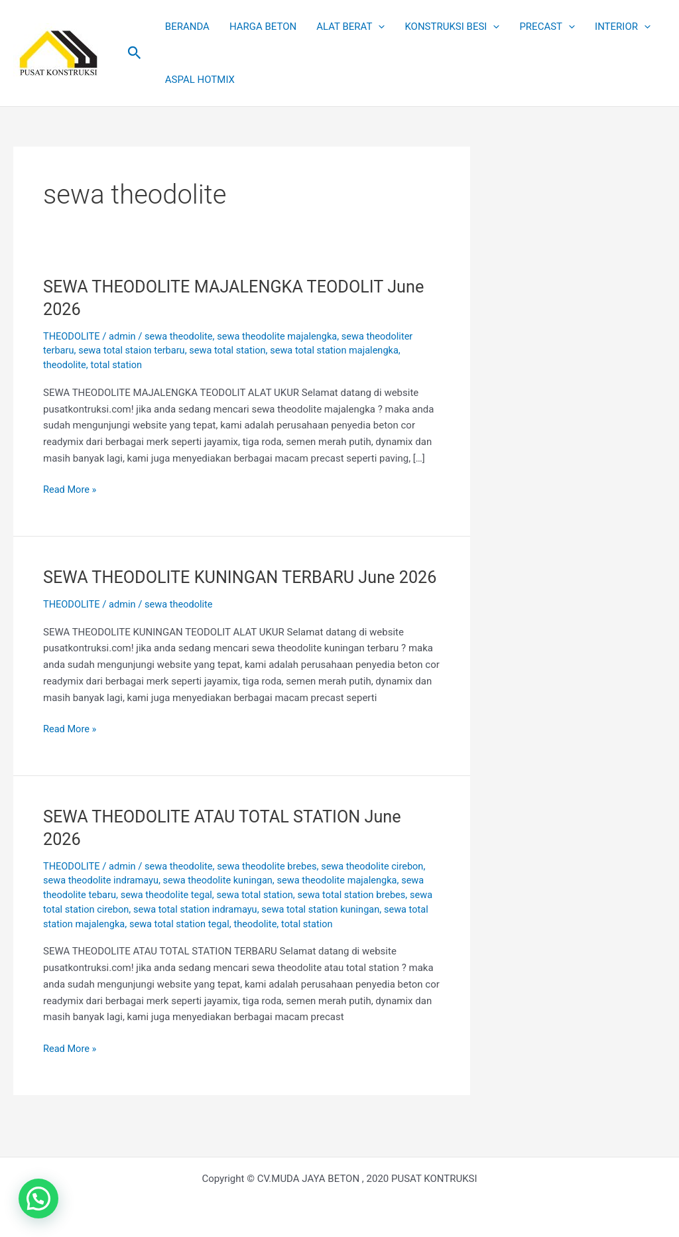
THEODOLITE (72, 336)
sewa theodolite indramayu (102, 903)
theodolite (65, 365)
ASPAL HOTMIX (200, 80)
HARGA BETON (262, 27)
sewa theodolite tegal (170, 917)
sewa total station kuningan (354, 931)
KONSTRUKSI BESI (451, 26)
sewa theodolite (182, 336)
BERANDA (187, 27)
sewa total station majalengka (343, 350)
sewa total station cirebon (100, 931)
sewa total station (233, 350)
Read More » (70, 488)
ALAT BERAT (350, 26)
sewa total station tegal (231, 946)
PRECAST (547, 26)
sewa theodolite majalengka (283, 336)
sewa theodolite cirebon (381, 888)
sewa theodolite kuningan (222, 903)
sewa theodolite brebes (272, 888)
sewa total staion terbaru (135, 350)
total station (118, 365)
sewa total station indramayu (225, 931)
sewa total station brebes (360, 917)
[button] (134, 53)
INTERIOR (622, 26)
